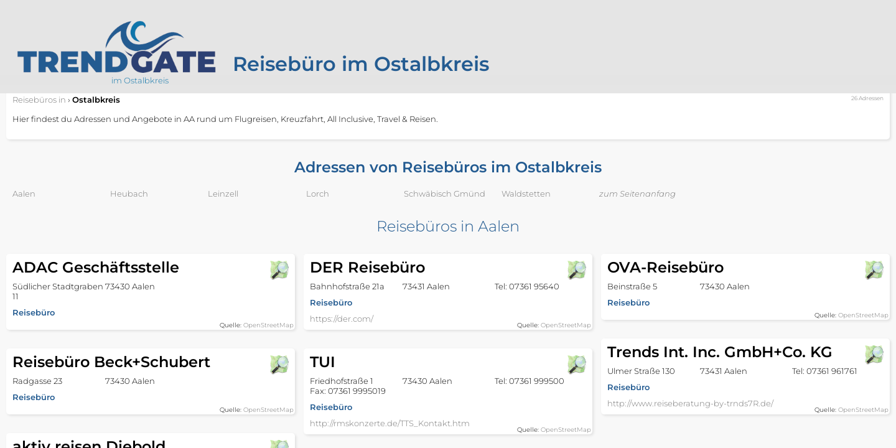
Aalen (23, 193)
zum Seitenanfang (637, 193)
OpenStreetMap (268, 325)
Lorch (317, 193)
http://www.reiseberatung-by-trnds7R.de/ (690, 403)
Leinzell (223, 193)
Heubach (129, 193)
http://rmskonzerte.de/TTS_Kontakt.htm (390, 423)
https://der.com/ (341, 319)
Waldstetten (526, 193)
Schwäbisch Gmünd (444, 193)
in (39, 100)
